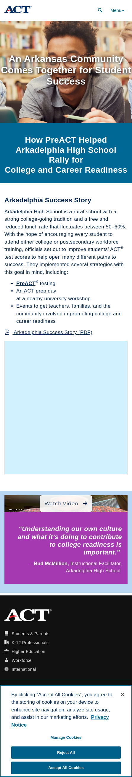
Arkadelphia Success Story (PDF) (48, 332)
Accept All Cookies (66, 767)
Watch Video (66, 503)
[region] (66, 731)
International (24, 669)
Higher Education (28, 651)
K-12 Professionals (30, 642)
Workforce (21, 660)
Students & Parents (30, 633)
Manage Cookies (66, 737)
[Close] (122, 694)
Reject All (66, 752)
